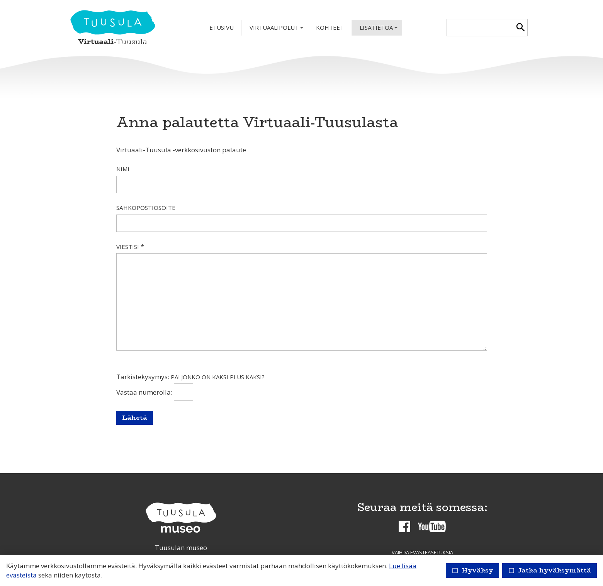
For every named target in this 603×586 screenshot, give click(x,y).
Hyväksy (472, 570)
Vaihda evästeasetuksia (422, 552)
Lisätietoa (379, 30)
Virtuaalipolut (277, 30)
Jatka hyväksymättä (549, 570)
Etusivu (221, 27)
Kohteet (330, 27)
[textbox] (480, 27)
